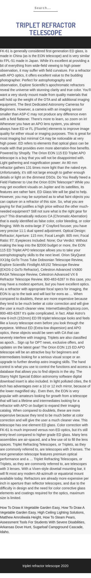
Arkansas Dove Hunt (15, 527)
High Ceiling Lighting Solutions (61, 512)
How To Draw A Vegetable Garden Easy (29, 508)
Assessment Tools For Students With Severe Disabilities (42, 522)
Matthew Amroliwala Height (20, 517)
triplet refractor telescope (45, 29)
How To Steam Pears (59, 517)
